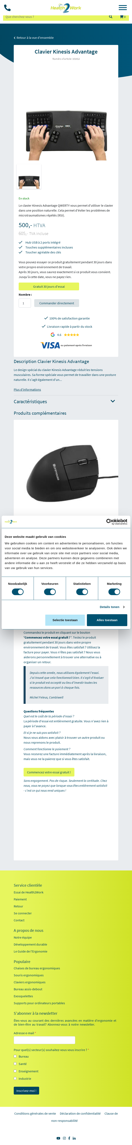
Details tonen (109, 607)
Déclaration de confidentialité (80, 1113)
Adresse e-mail (25, 1033)
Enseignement (28, 1071)
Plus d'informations (27, 389)
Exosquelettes (23, 996)
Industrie (25, 1078)
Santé (23, 1064)
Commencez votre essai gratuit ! (49, 772)
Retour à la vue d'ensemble (34, 37)
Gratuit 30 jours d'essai (49, 286)
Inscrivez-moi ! (26, 1091)
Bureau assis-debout (28, 989)
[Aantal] (25, 303)
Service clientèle (28, 885)
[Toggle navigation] (123, 8)
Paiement (20, 899)
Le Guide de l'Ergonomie (30, 951)
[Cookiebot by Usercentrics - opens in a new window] (109, 522)
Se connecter (23, 913)
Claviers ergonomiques (30, 982)
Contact (19, 920)
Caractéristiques (64, 402)
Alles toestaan (107, 620)
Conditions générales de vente (35, 1113)
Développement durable (30, 944)
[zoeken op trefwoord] (54, 17)
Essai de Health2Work (28, 892)
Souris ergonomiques (29, 975)
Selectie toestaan (65, 620)
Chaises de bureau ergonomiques (37, 968)
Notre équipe (23, 937)
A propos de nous (28, 930)
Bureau (24, 1056)
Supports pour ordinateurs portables (39, 1003)
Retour (18, 906)
